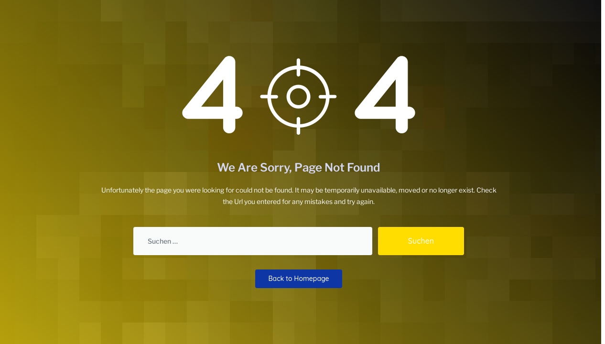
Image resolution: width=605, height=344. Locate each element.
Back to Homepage (298, 278)
